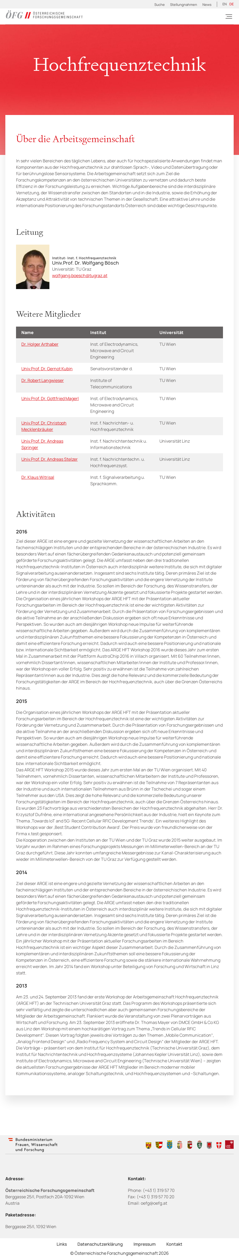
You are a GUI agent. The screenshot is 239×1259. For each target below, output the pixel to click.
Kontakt (174, 1244)
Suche (159, 4)
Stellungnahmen (183, 4)
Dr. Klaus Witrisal (37, 477)
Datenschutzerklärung (100, 1244)
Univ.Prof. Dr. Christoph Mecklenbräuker (43, 426)
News (206, 4)
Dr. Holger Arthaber (39, 344)
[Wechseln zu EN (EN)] (224, 4)
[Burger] (229, 16)
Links (62, 1244)
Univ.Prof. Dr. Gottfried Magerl (50, 398)
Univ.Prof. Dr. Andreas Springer (42, 444)
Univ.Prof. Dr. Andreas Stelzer (49, 459)
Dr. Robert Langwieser (42, 380)
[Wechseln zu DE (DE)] (231, 4)
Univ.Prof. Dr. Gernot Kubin (47, 369)
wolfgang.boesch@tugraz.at (79, 275)
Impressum (145, 1244)
